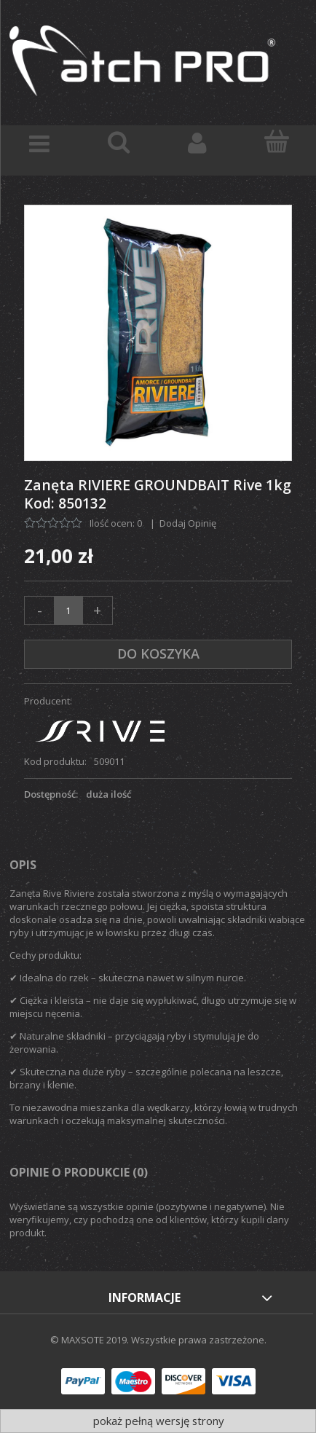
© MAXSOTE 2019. (90, 1339)
